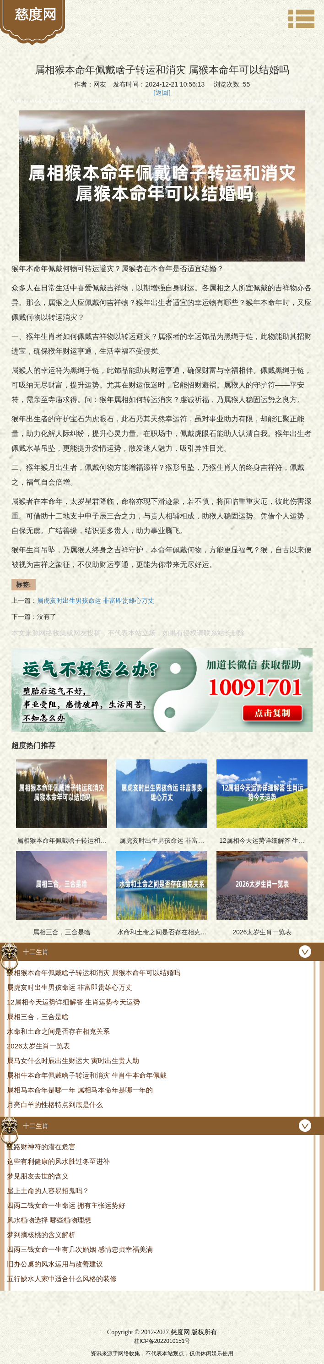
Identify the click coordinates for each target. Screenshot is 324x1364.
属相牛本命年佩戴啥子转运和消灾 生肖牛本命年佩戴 (87, 1075)
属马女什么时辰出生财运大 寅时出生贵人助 (73, 1060)
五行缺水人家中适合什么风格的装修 (62, 1278)
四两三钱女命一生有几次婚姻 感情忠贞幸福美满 (80, 1249)
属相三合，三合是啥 (38, 1016)
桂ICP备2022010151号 (162, 1341)
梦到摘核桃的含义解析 (41, 1235)
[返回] (161, 92)
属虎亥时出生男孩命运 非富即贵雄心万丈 (69, 987)
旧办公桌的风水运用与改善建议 (55, 1264)
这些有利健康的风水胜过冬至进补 (58, 1161)
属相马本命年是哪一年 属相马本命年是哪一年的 (80, 1090)
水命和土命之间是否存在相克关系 (58, 1031)
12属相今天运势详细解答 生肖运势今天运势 (73, 1002)
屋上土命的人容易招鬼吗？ (48, 1191)
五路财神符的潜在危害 (41, 1147)
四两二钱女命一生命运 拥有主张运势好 (66, 1205)
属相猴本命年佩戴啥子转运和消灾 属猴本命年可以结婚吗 (93, 973)
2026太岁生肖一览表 (38, 1046)
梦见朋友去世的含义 (38, 1176)
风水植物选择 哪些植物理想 (49, 1220)
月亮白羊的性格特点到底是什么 (55, 1104)
